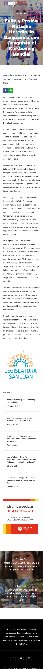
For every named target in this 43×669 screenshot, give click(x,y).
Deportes (21, 14)
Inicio (5, 75)
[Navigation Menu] (38, 4)
